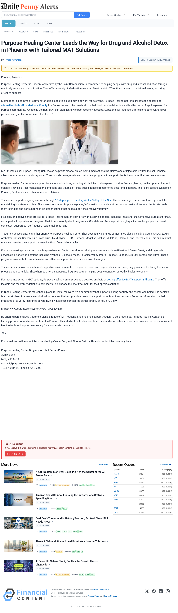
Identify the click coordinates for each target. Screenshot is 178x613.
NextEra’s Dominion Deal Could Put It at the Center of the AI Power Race (70, 473)
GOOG (116, 491)
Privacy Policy (94, 596)
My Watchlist (139, 15)
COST (76, 532)
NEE (94, 485)
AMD (116, 482)
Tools (49, 23)
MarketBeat (43, 485)
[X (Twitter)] (147, 595)
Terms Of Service (112, 596)
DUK (89, 485)
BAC (115, 486)
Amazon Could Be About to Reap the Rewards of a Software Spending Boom (70, 497)
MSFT (65, 508)
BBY (70, 532)
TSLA (116, 512)
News (35, 31)
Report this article (15, 454)
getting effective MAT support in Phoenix (130, 279)
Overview (23, 31)
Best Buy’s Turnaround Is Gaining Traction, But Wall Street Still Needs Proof (72, 520)
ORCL (116, 508)
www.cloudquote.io (100, 590)
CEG (81, 485)
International (64, 31)
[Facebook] (154, 595)
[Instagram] (168, 595)
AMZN (59, 508)
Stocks (23, 23)
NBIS (93, 575)
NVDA (116, 503)
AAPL (59, 532)
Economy (59, 552)
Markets (9, 23)
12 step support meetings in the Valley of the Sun (83, 200)
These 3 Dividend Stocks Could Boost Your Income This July (72, 542)
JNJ (78, 552)
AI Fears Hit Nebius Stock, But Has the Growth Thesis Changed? (67, 563)
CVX (74, 552)
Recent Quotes (114, 15)
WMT (81, 532)
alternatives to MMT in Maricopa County (24, 105)
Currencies (48, 31)
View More (103, 464)
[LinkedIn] (161, 595)
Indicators (162, 15)
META (82, 575)
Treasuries (80, 31)
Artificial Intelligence (62, 485)
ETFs (36, 23)
